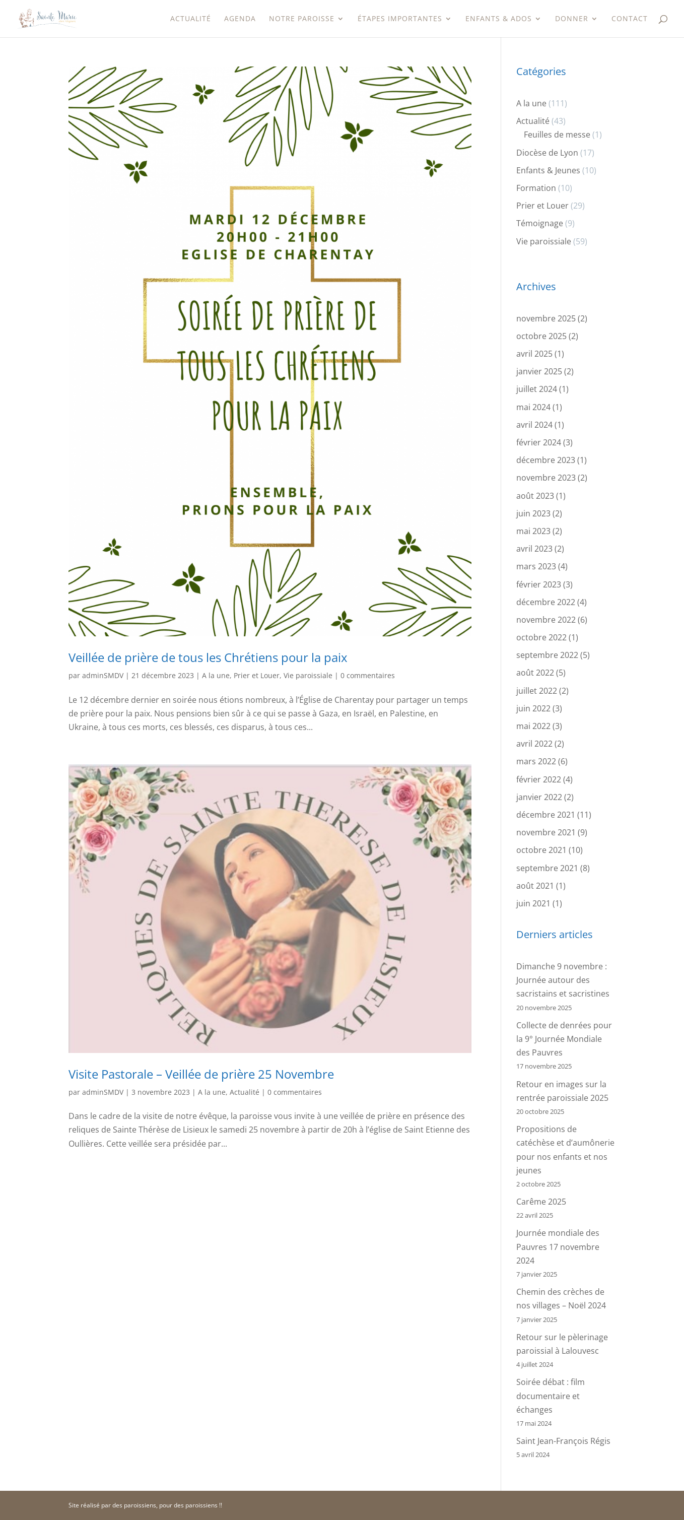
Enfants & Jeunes (548, 170)
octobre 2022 (541, 637)
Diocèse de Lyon (547, 152)
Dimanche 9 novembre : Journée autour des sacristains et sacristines (562, 980)
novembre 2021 (546, 832)
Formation (536, 187)
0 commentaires (367, 675)
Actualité (190, 19)
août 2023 (535, 495)
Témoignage (539, 223)
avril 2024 (534, 424)
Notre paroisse (301, 19)
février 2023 (538, 584)
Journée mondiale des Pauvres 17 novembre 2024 (557, 1246)
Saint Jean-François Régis (563, 1440)
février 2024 (538, 442)
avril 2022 (534, 743)
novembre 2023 (546, 477)
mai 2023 (533, 531)
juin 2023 (533, 513)
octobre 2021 (541, 849)
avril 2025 (534, 353)
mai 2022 (533, 726)
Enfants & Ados (498, 19)
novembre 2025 (546, 318)
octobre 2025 (541, 336)
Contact (629, 19)
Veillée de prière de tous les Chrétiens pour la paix (208, 657)
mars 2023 (536, 566)
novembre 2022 (546, 619)
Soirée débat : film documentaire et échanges (550, 1395)
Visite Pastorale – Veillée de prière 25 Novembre (201, 1074)
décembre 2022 (545, 602)
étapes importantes (400, 19)
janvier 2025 (539, 371)
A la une (216, 675)
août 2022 (535, 672)
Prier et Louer (257, 675)
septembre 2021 (547, 868)
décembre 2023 (545, 460)
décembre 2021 (545, 814)
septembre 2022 (547, 654)
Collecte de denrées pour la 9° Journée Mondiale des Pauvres (564, 1039)
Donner (571, 19)
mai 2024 (533, 407)
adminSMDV (102, 675)
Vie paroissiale (308, 675)
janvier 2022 (539, 797)
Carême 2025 (541, 1201)
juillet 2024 (536, 388)
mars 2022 (536, 761)
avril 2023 (534, 548)
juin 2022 (533, 708)
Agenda (240, 19)
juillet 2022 (536, 690)
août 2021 (535, 885)
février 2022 (538, 779)
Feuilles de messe (557, 134)
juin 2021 (533, 903)
